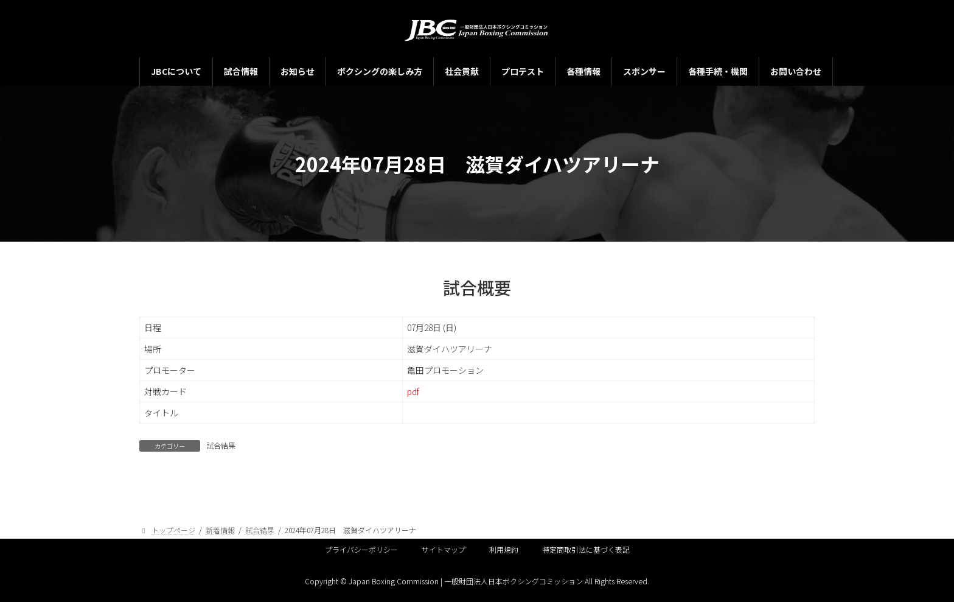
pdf (413, 391)
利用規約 (503, 549)
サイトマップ (443, 549)
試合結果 (220, 445)
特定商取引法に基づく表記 (586, 549)
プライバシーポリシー (361, 549)
